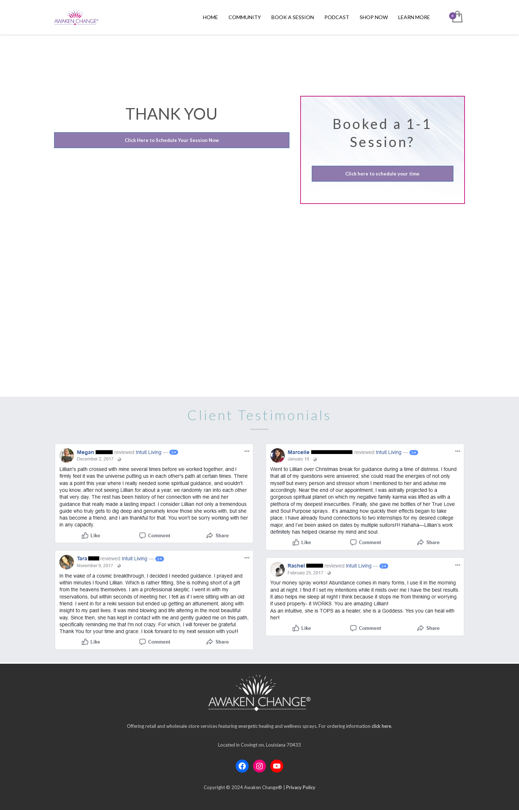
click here (381, 726)
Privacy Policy (300, 787)
